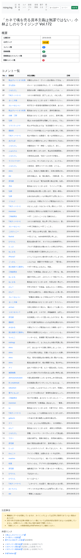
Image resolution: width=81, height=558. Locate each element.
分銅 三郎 (13, 115)
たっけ (11, 246)
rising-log (7, 7)
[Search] (66, 7)
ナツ (10, 367)
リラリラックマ (14, 125)
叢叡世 (11, 130)
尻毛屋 (11, 181)
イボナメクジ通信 (13, 546)
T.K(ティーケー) (14, 95)
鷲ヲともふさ (14, 393)
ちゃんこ (12, 337)
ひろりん (12, 241)
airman (11, 307)
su (10, 408)
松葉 (10, 463)
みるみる (12, 327)
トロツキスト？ (14, 312)
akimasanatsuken (16, 378)
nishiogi (12, 342)
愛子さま (41, 5)
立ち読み (12, 85)
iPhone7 (12, 257)
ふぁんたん (13, 151)
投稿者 (19, 7)
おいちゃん (13, 489)
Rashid (11, 236)
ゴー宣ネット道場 (13, 537)
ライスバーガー (14, 161)
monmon (12, 211)
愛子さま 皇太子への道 (14, 540)
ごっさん (12, 262)
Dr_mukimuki (14, 383)
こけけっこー (14, 231)
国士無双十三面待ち (16, 267)
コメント (24, 5)
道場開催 (36, 5)
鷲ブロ (46, 7)
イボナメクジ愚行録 (13, 544)
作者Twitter (10, 553)
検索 (74, 8)
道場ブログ (29, 7)
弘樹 (10, 120)
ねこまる (12, 251)
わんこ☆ (12, 453)
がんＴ (11, 287)
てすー (11, 438)
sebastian (12, 388)
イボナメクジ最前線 (13, 549)
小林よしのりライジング (15, 535)
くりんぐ (12, 201)
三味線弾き (13, 216)
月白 (10, 186)
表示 (45, 42)
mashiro (12, 458)
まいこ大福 (13, 100)
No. (5, 75)
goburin (12, 418)
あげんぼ (12, 141)
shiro (11, 171)
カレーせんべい (14, 105)
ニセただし (13, 90)
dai (10, 176)
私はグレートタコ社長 (17, 80)
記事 (16, 5)
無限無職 (12, 373)
